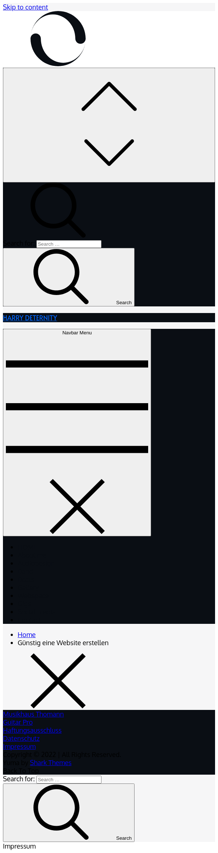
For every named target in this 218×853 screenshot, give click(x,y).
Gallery (28, 587)
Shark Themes (50, 762)
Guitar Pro (18, 722)
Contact (29, 620)
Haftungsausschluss (32, 730)
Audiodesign (36, 563)
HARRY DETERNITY (30, 317)
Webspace (33, 595)
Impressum (19, 746)
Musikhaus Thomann (33, 714)
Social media (37, 612)
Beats (26, 579)
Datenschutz (21, 738)
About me (32, 555)
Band (25, 571)
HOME (27, 547)
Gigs (24, 604)
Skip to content (25, 7)
